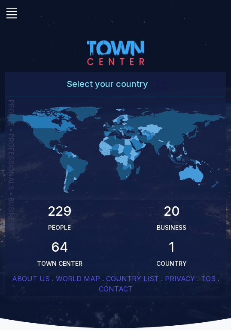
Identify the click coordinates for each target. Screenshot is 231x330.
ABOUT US (31, 278)
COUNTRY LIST (132, 278)
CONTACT (116, 289)
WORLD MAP (78, 278)
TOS (208, 278)
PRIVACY (180, 278)
